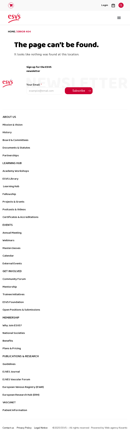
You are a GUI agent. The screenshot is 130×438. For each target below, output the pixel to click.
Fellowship (9, 194)
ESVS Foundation (13, 302)
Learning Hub (11, 186)
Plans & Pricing (12, 348)
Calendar (8, 256)
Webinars (8, 240)
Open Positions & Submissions (21, 310)
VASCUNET (9, 402)
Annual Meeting (12, 233)
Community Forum (14, 279)
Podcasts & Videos (14, 209)
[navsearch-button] (120, 4)
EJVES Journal (11, 371)
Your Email (34, 84)
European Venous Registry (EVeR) (23, 387)
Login (104, 5)
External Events (12, 263)
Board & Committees (15, 140)
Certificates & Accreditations (20, 217)
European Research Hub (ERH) (21, 395)
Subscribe (78, 91)
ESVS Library (10, 179)
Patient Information (15, 410)
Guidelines (9, 364)
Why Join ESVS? (12, 325)
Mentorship (10, 287)
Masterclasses (11, 248)
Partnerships (11, 155)
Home (11, 32)
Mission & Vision (13, 125)
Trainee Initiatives (14, 294)
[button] (119, 17)
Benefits (8, 341)
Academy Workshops (16, 171)
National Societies (14, 333)
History (7, 132)
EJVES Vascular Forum (16, 379)
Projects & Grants (13, 202)
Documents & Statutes (16, 147)
